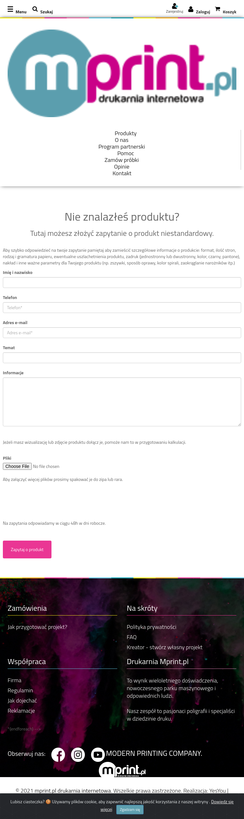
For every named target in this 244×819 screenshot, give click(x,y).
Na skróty (142, 608)
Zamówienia (27, 608)
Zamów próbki (122, 159)
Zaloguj (203, 11)
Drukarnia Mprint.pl (158, 661)
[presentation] (51, 501)
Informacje (13, 373)
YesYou (217, 790)
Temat (9, 347)
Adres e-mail (15, 322)
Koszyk (229, 11)
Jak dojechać (22, 700)
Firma (14, 680)
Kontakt (121, 173)
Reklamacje (21, 710)
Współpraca (27, 661)
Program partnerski (121, 146)
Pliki (7, 458)
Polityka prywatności (151, 627)
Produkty (126, 133)
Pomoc (125, 153)
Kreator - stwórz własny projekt (164, 647)
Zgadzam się (130, 814)
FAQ (132, 637)
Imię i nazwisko (17, 272)
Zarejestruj (174, 9)
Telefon (10, 297)
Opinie (121, 166)
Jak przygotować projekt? (37, 627)
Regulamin (20, 690)
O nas (122, 139)
